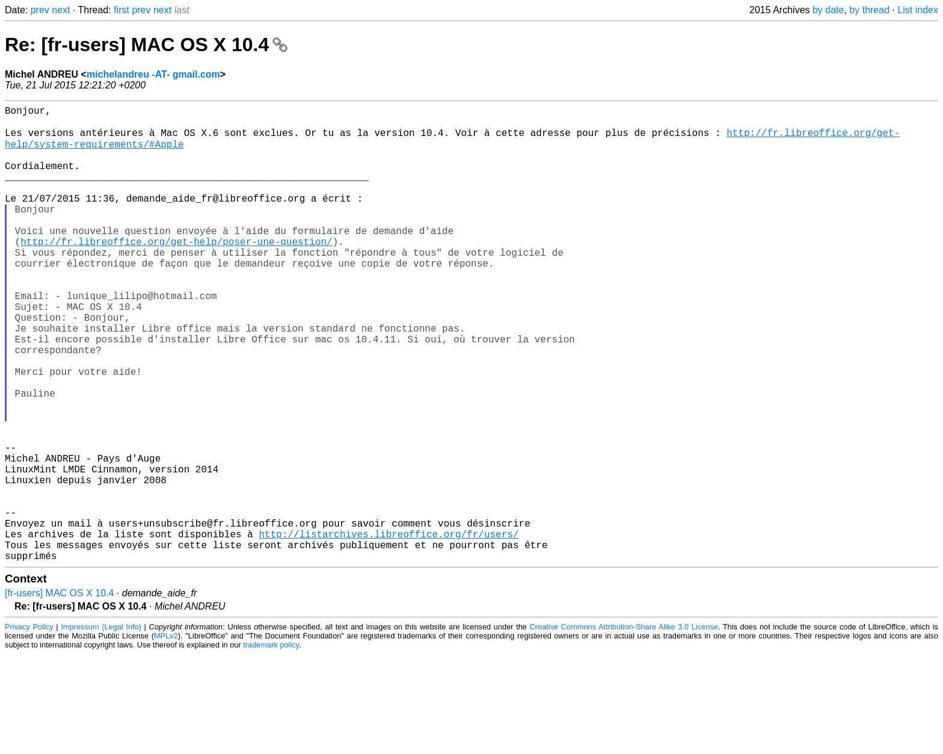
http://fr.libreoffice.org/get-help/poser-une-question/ (176, 271)
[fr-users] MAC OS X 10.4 (59, 693)
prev (40, 10)
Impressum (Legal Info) (101, 726)
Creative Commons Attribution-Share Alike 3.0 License (624, 726)
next (61, 10)
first (121, 10)
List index (917, 10)
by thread (869, 10)
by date (828, 10)
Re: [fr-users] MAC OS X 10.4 (146, 44)
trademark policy (271, 744)
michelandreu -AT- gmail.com (153, 74)
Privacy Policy (29, 726)
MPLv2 (166, 735)
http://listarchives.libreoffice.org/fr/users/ (388, 628)
